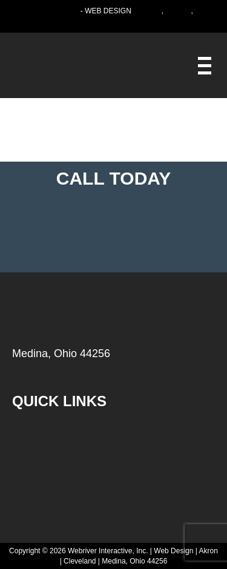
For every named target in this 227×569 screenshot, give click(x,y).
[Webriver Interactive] (204, 65)
